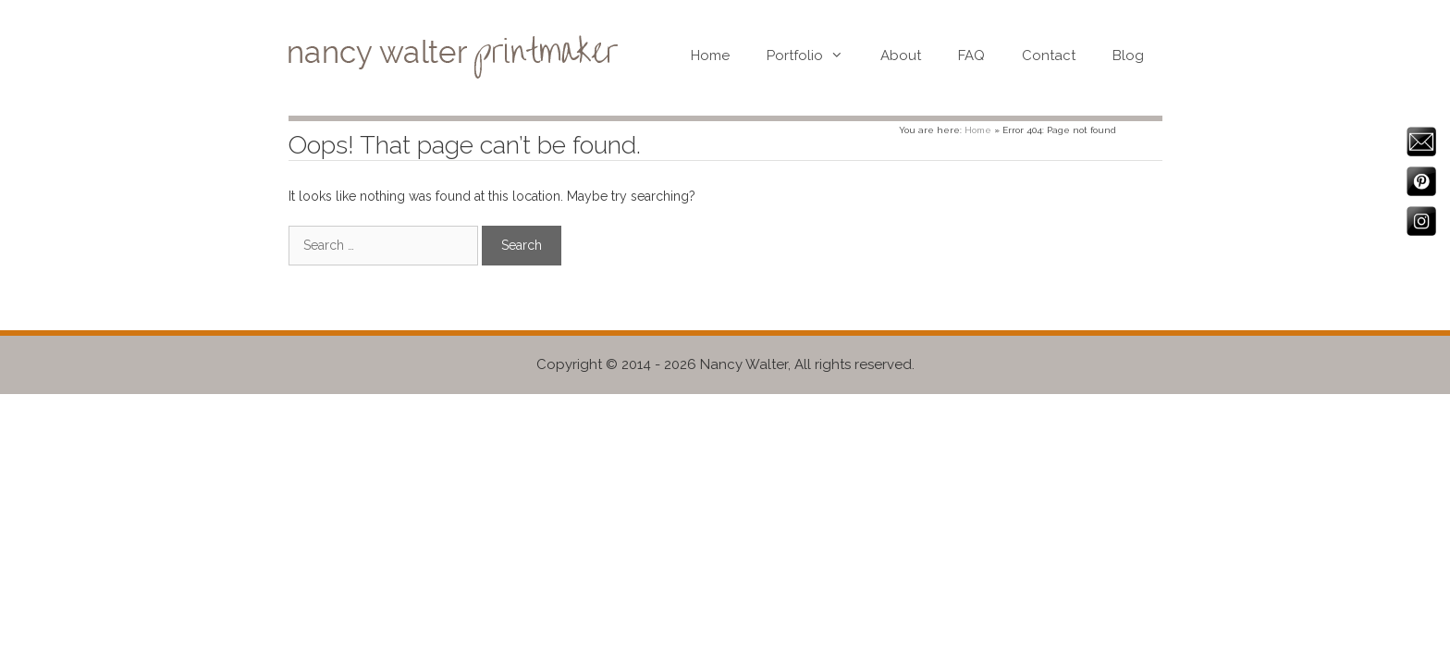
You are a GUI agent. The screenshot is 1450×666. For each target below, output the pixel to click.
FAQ (971, 55)
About (900, 55)
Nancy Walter (744, 364)
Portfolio (814, 55)
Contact (1048, 55)
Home (710, 55)
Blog (1128, 55)
